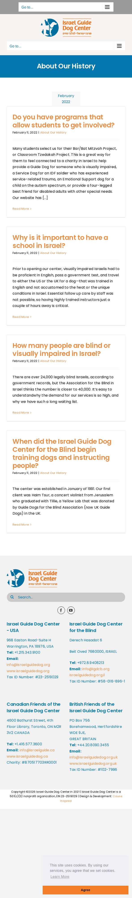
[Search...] (66, 597)
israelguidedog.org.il (87, 675)
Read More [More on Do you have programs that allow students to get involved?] (21, 209)
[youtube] (71, 610)
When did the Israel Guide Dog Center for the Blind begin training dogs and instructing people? (62, 453)
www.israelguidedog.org (28, 671)
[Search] (12, 596)
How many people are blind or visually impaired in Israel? (61, 349)
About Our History (53, 132)
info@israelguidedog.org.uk (93, 757)
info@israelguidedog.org (28, 664)
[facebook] (61, 610)
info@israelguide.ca (37, 750)
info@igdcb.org (95, 669)
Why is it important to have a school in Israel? (60, 241)
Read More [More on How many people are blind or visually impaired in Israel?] (21, 412)
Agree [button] (85, 890)
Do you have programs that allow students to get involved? (64, 121)
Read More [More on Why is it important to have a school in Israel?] (21, 317)
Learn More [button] (59, 877)
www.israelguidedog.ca (27, 756)
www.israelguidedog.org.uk (93, 763)
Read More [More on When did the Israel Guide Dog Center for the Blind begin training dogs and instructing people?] (21, 524)
